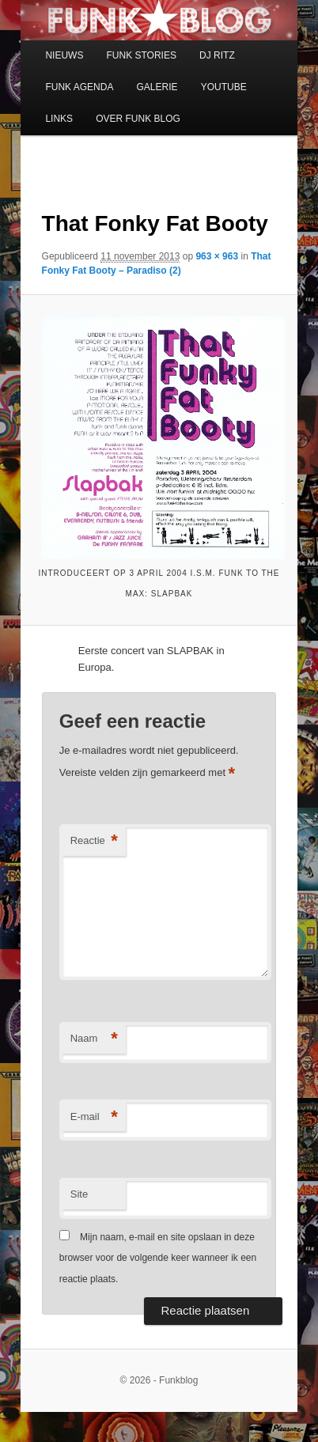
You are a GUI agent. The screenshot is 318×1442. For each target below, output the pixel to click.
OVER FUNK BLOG (138, 118)
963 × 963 (216, 256)
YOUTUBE (224, 87)
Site (79, 1194)
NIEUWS (64, 55)
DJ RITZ (217, 55)
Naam (94, 1039)
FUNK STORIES (141, 55)
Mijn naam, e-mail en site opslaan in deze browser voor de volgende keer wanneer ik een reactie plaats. (157, 1258)
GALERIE (157, 87)
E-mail (94, 1117)
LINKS (59, 118)
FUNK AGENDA (79, 87)
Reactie (94, 841)
